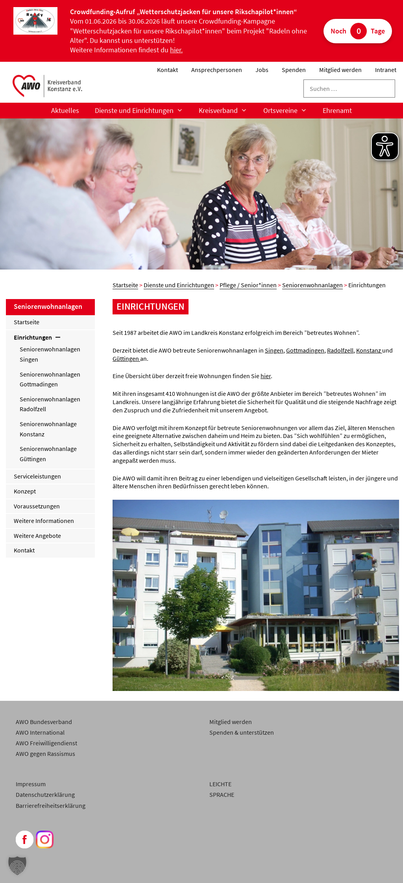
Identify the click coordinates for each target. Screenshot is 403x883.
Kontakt (167, 70)
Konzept (25, 491)
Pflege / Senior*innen (248, 285)
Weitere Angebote (37, 535)
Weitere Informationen (44, 521)
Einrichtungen (38, 337)
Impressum (31, 784)
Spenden (294, 70)
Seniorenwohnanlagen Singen (50, 354)
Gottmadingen (305, 350)
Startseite (125, 285)
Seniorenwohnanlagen (312, 285)
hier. (176, 49)
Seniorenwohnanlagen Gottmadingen (50, 379)
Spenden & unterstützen (241, 732)
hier (266, 376)
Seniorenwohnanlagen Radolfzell (50, 404)
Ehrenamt (337, 110)
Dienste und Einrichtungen (143, 110)
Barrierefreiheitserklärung (50, 805)
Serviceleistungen (37, 476)
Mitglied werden (340, 70)
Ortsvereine (289, 110)
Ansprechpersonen (216, 70)
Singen (274, 350)
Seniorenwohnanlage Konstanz (48, 429)
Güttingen (126, 358)
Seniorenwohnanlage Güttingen (48, 454)
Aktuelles (65, 110)
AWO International (40, 732)
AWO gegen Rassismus (45, 753)
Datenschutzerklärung (45, 794)
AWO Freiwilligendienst (46, 743)
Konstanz (369, 350)
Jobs (261, 70)
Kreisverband (227, 110)
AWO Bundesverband (44, 722)
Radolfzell (340, 350)
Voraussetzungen (37, 506)
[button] (17, 865)
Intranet (385, 70)
